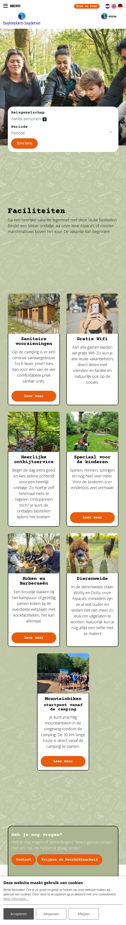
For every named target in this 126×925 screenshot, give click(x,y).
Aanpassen (51, 914)
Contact (23, 860)
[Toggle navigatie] (11, 6)
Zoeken (24, 143)
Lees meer (34, 396)
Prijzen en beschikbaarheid (69, 860)
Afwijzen (84, 914)
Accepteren (19, 914)
